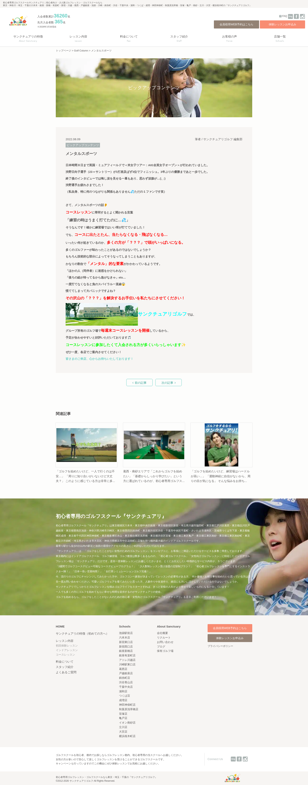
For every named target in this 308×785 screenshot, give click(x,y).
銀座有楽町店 (127, 655)
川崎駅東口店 (127, 664)
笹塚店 (123, 713)
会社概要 (162, 633)
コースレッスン (65, 654)
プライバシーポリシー (220, 646)
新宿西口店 (126, 646)
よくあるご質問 (66, 672)
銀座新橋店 (126, 650)
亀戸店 (123, 718)
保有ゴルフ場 (165, 650)
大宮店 (123, 731)
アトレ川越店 (127, 659)
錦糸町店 (124, 677)
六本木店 (124, 637)
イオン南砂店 (127, 722)
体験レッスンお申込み (282, 24)
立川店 (123, 727)
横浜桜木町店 (127, 736)
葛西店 (123, 669)
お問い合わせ (165, 642)
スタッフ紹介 (64, 667)
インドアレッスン (67, 650)
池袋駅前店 (126, 633)
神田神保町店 (127, 704)
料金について (64, 661)
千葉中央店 (126, 686)
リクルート (164, 637)
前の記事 (141, 382)
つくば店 (124, 695)
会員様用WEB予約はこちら (236, 24)
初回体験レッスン (67, 645)
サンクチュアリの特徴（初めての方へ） (82, 633)
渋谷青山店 (126, 682)
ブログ (161, 646)
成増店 (123, 700)
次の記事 (167, 382)
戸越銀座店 (126, 673)
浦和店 (123, 691)
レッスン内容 (64, 640)
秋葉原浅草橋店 (128, 709)
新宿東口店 (126, 642)
